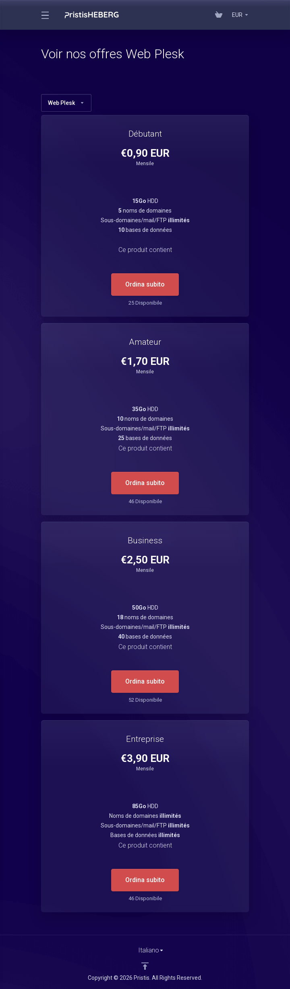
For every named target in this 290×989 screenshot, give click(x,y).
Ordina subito (145, 284)
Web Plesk (66, 103)
